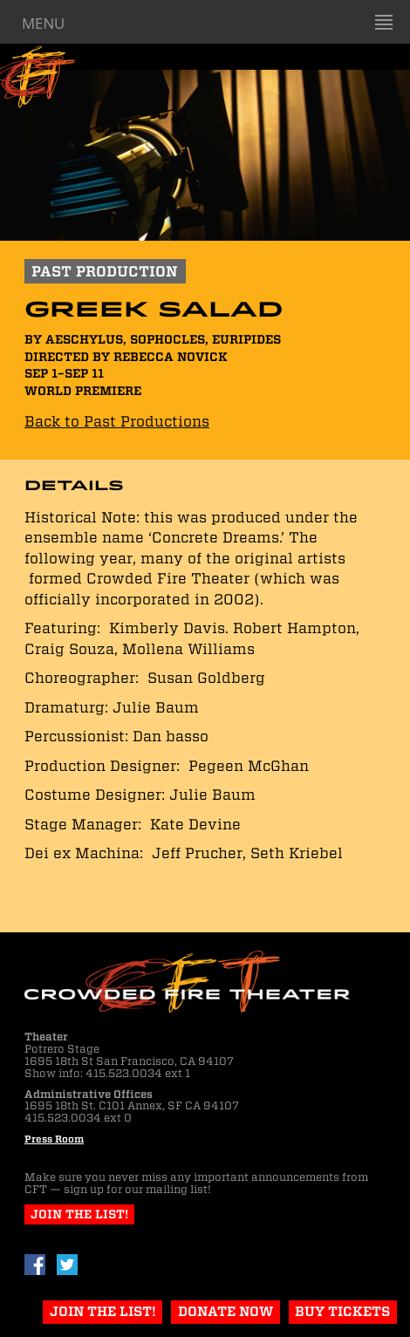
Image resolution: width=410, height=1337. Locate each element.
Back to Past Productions (116, 421)
